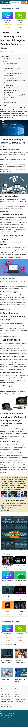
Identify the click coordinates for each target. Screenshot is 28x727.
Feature (3, 689)
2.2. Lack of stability (8, 75)
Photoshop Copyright (20, 699)
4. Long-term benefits (8, 85)
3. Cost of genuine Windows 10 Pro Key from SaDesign (14, 82)
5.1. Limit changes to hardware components (14, 99)
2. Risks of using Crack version (11, 70)
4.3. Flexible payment (9, 92)
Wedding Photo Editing (6, 706)
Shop (16, 689)
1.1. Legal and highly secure (10, 63)
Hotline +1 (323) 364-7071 (14, 721)
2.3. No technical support (10, 78)
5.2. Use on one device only (10, 102)
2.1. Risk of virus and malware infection (13, 73)
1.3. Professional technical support (12, 68)
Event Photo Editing (5, 704)
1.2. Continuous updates (9, 66)
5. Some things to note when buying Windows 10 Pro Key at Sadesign (15, 96)
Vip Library (17, 694)
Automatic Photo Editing (6, 696)
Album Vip (17, 696)
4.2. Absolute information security (11, 90)
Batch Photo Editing (5, 694)
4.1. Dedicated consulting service (11, 87)
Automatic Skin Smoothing (7, 701)
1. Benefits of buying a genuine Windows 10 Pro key (14, 60)
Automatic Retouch (5, 699)
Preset (16, 691)
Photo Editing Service (20, 701)
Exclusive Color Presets (6, 691)
